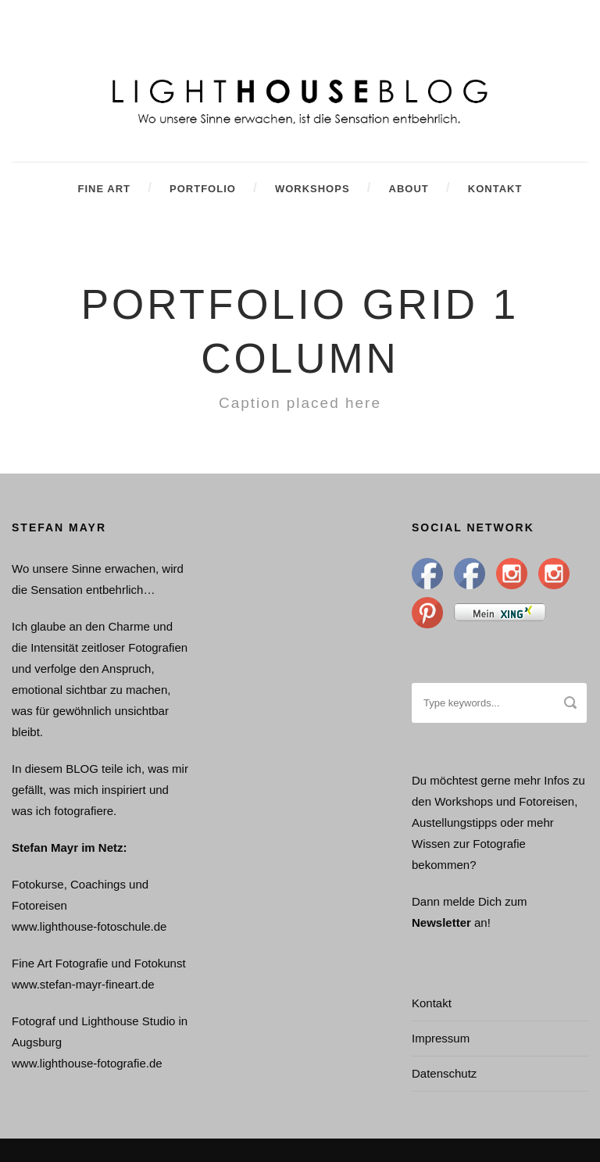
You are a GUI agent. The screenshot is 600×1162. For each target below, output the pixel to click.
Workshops (312, 189)
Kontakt (495, 189)
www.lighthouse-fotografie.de (87, 1063)
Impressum (441, 1038)
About (409, 189)
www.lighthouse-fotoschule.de (89, 926)
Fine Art (104, 189)
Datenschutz (444, 1073)
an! (482, 922)
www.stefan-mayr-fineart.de (83, 984)
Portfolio (203, 189)
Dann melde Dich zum (469, 901)
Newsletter (443, 922)
